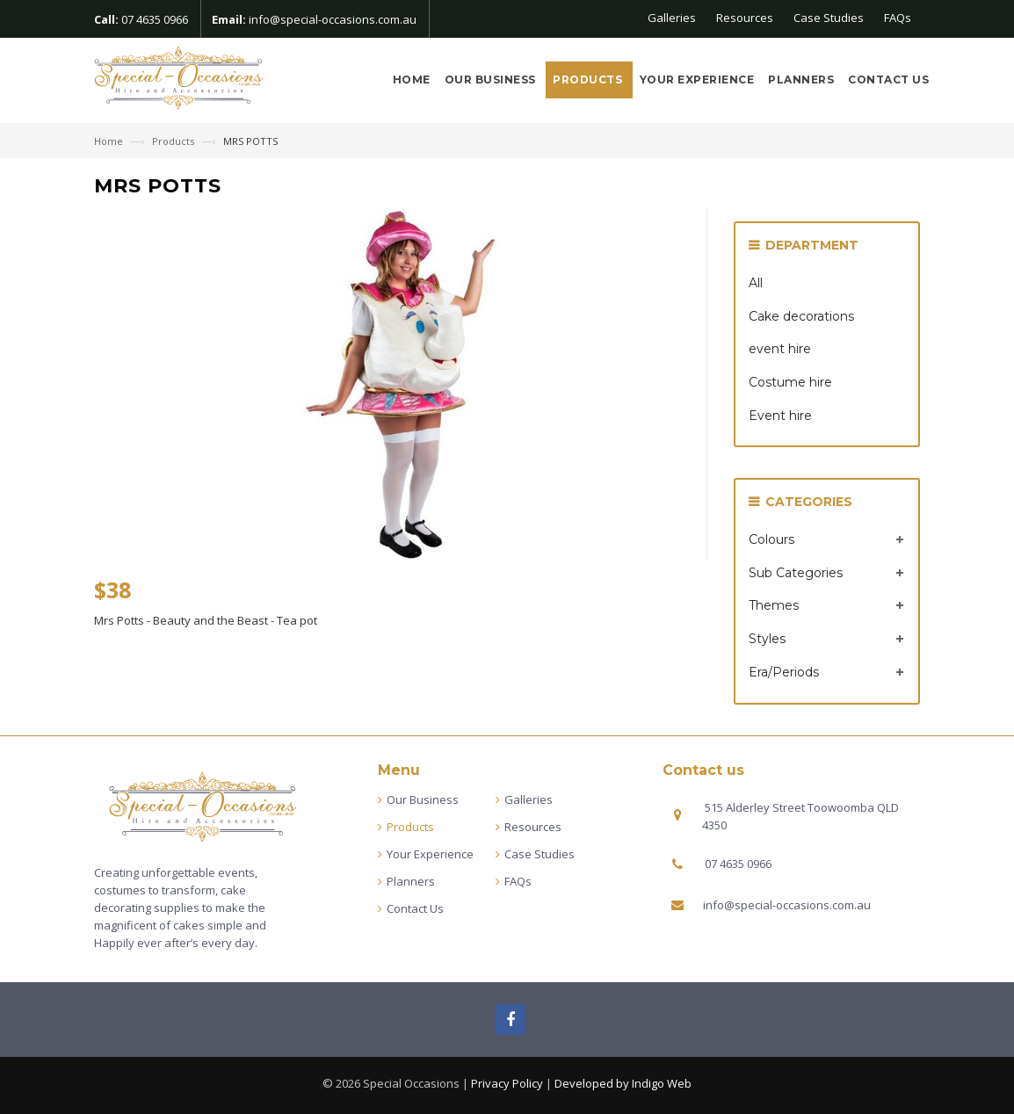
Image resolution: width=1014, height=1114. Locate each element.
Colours (771, 539)
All (756, 283)
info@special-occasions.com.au (332, 19)
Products (589, 79)
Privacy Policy (507, 1083)
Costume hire (790, 382)
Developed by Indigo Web (623, 1083)
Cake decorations (801, 316)
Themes (774, 605)
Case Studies (828, 17)
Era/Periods (784, 672)
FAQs (897, 17)
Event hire (780, 415)
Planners (801, 79)
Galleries (672, 17)
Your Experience (697, 79)
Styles (767, 639)
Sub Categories (796, 573)
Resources (744, 17)
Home (412, 79)
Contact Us (888, 79)
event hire (780, 349)
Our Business (492, 79)
